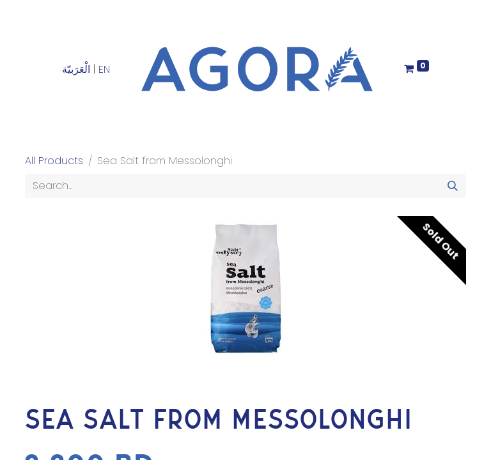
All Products (54, 160)
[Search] (452, 186)
